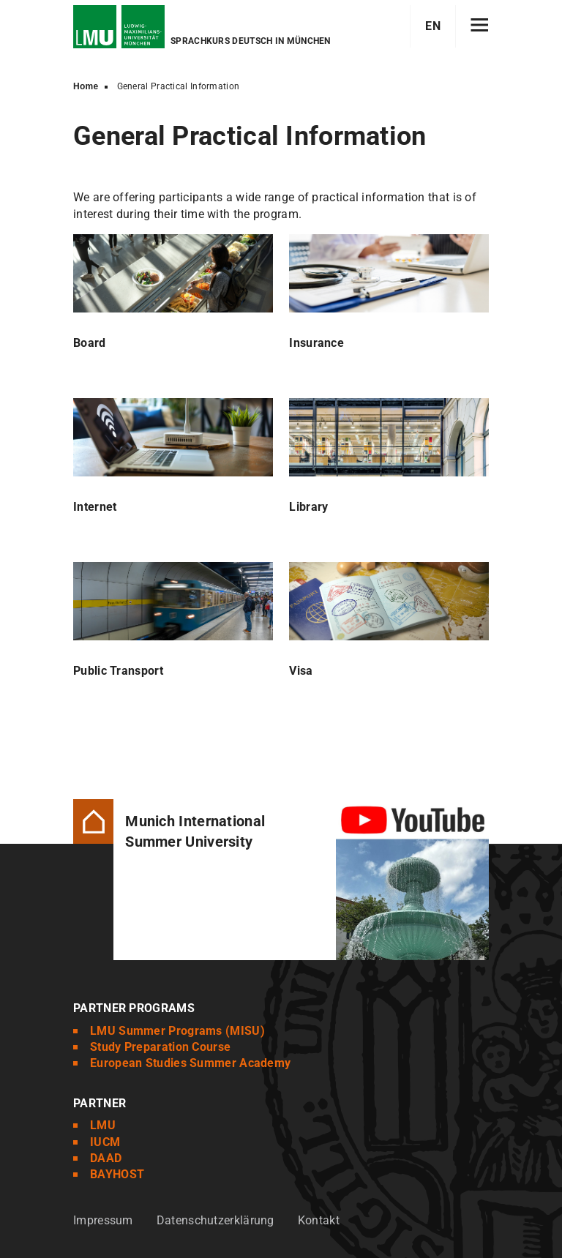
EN (433, 26)
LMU (103, 1125)
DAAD (105, 1158)
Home (86, 86)
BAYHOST (117, 1174)
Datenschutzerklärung (215, 1220)
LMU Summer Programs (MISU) (177, 1031)
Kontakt (319, 1220)
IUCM (105, 1142)
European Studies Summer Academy (190, 1063)
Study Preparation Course (160, 1047)
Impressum (103, 1220)
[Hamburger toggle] (480, 26)
